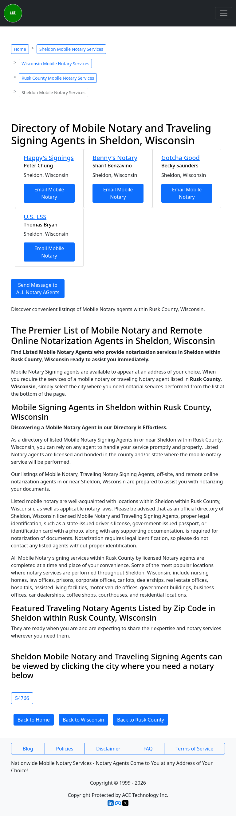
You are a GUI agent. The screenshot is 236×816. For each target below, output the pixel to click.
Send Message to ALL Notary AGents (38, 289)
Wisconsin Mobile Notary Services (55, 63)
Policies (64, 748)
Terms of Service (194, 748)
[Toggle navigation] (223, 13)
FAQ (147, 748)
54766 (22, 698)
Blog (28, 748)
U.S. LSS (35, 217)
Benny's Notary (114, 158)
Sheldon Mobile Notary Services (71, 49)
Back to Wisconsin (83, 719)
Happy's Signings (49, 158)
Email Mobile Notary (49, 193)
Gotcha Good (180, 158)
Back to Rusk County (140, 719)
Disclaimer (108, 748)
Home (20, 49)
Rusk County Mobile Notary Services (58, 78)
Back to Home (34, 719)
